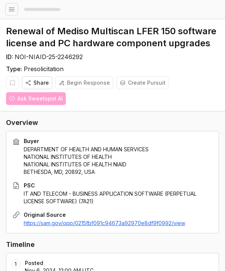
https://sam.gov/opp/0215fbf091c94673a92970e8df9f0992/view (104, 223)
